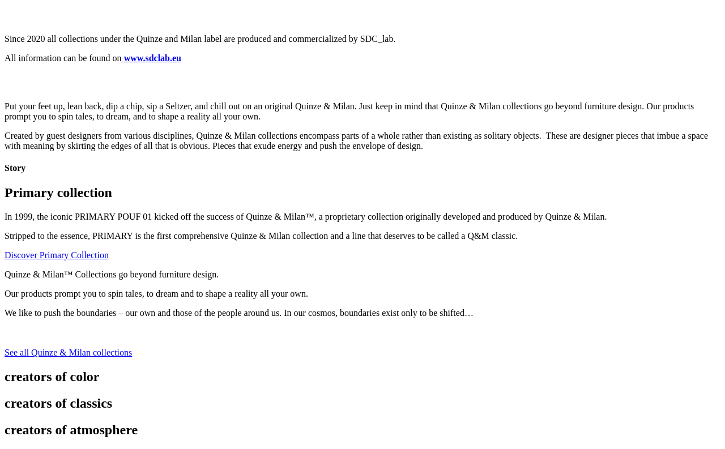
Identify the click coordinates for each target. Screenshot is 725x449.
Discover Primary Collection (57, 255)
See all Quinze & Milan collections (68, 352)
